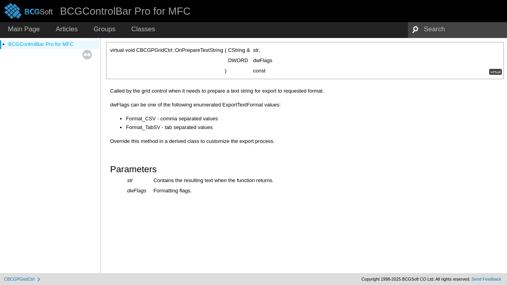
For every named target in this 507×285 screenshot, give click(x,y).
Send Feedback (486, 279)
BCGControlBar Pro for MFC (41, 44)
